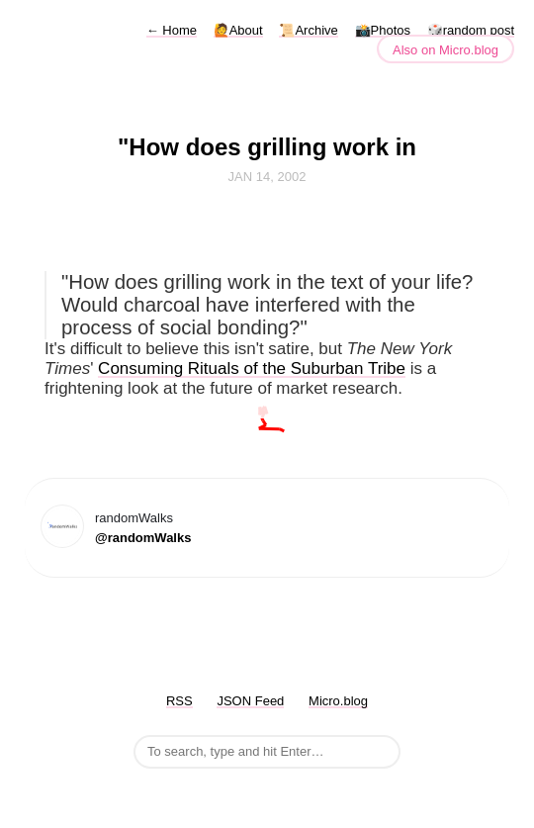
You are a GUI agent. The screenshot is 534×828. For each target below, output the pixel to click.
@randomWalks (143, 537)
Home (171, 30)
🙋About (238, 30)
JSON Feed (250, 700)
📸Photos (382, 30)
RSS (179, 700)
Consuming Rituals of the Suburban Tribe (251, 368)
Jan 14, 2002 (267, 176)
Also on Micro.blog (445, 50)
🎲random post (470, 30)
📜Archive (308, 30)
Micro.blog (338, 700)
